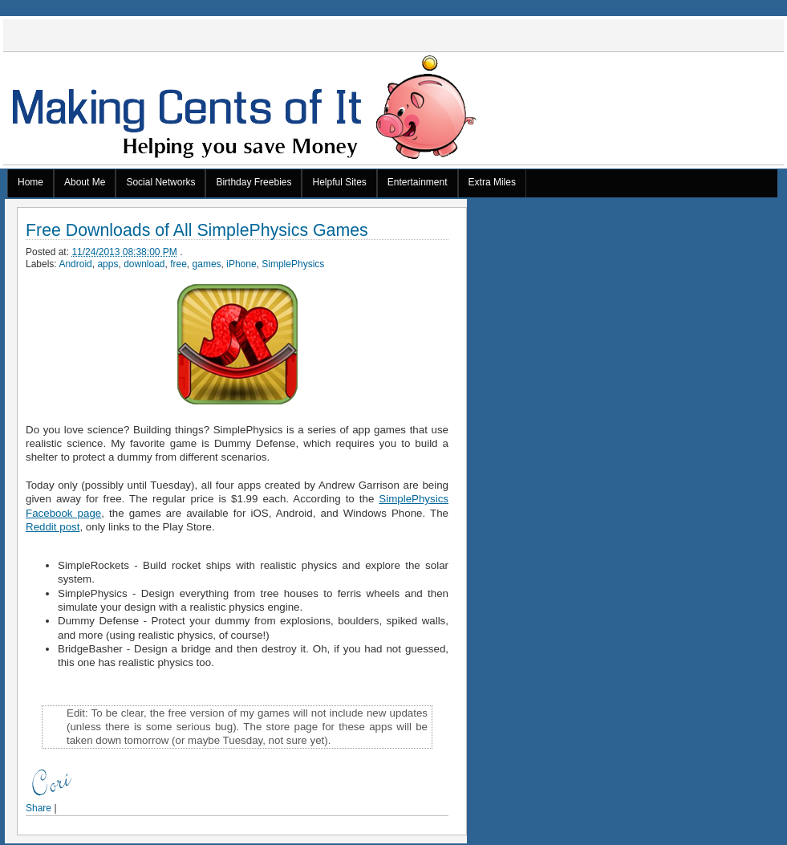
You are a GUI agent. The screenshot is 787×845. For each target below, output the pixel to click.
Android (75, 264)
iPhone (241, 264)
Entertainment (417, 182)
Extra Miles (492, 182)
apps (107, 264)
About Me (84, 182)
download (144, 264)
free (178, 264)
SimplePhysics (293, 264)
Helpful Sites (339, 182)
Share (38, 808)
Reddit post (52, 527)
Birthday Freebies (253, 182)
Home (30, 182)
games (207, 264)
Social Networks (160, 182)
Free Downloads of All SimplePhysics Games (197, 230)
